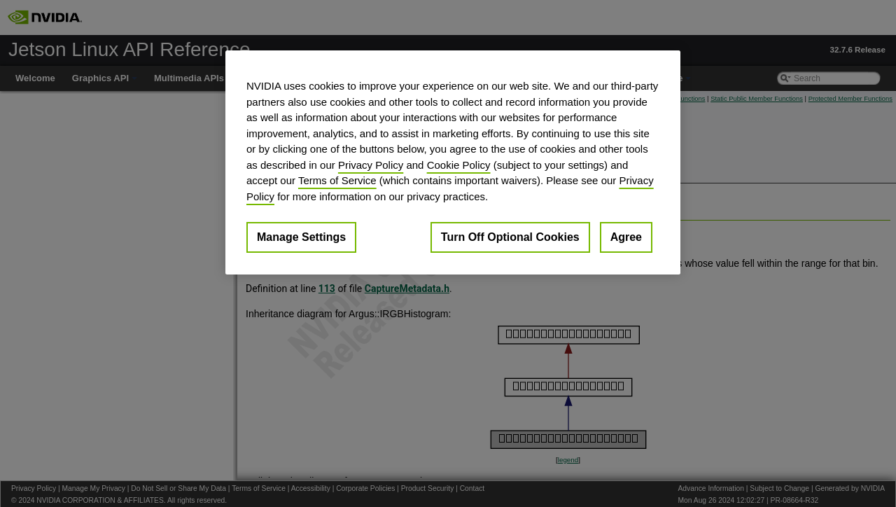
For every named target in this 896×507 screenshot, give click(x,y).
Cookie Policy (459, 165)
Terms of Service (337, 180)
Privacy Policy (370, 165)
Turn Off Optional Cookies (510, 237)
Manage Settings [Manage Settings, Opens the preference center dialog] (301, 237)
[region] (452, 162)
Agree (626, 237)
